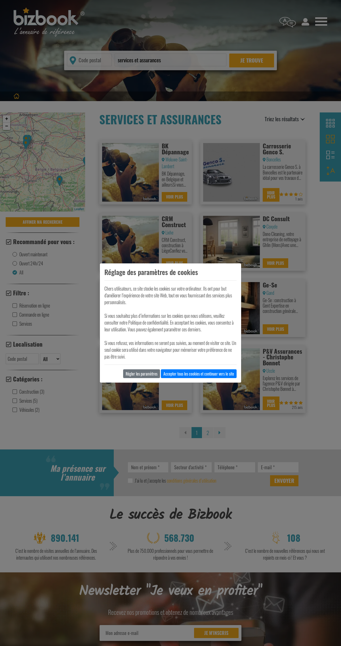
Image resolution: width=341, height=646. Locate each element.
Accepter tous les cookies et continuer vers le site (198, 374)
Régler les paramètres (141, 374)
